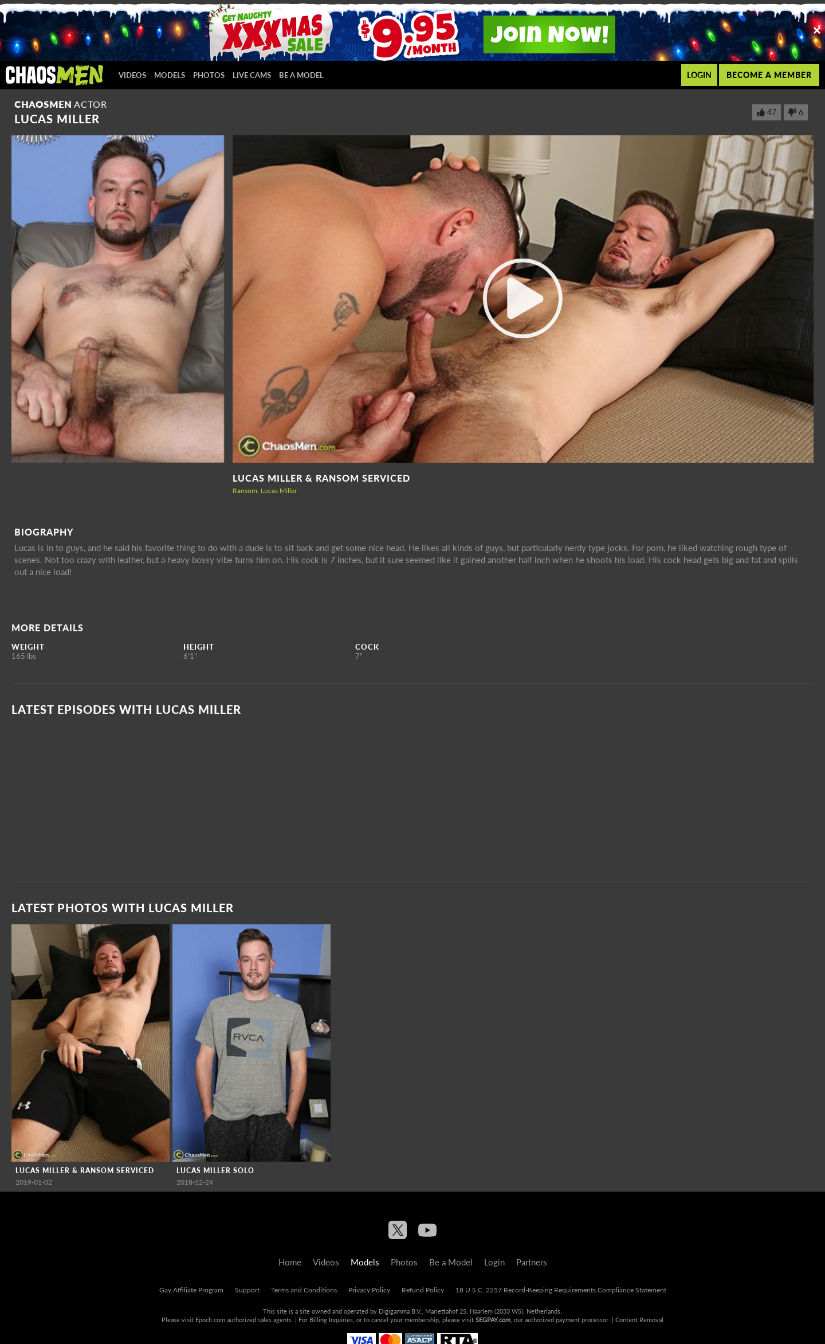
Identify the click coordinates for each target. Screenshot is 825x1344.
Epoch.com (210, 1319)
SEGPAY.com (493, 1319)
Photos (209, 75)
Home (289, 1262)
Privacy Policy (369, 1290)
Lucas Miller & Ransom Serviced (321, 477)
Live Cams (252, 75)
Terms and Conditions (304, 1290)
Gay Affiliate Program (191, 1290)
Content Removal (639, 1319)
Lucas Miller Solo (215, 1170)
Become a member (769, 75)
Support (247, 1290)
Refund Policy (423, 1290)
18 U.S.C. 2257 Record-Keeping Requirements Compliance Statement (560, 1290)
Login (699, 75)
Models (169, 75)
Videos (132, 75)
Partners (531, 1262)
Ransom (245, 490)
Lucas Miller (279, 490)
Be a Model (301, 75)
